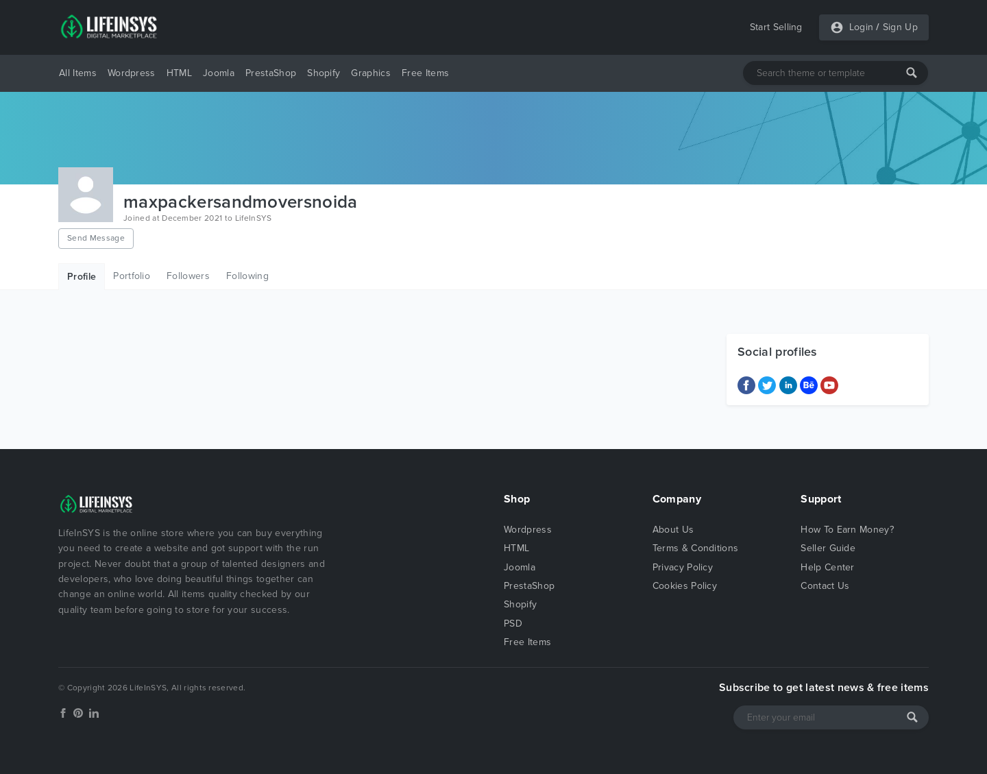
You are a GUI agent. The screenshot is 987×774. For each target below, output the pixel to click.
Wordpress (132, 73)
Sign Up (900, 27)
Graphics (371, 73)
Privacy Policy (683, 567)
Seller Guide (828, 548)
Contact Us (825, 586)
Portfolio (131, 276)
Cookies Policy (685, 586)
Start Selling (776, 27)
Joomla (218, 73)
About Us (673, 529)
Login (861, 27)
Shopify (323, 73)
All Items (78, 73)
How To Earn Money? (847, 529)
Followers (188, 276)
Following (247, 276)
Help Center (828, 567)
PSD (513, 623)
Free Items (425, 73)
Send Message (96, 238)
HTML (179, 73)
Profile (81, 276)
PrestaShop (270, 73)
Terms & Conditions (696, 548)
